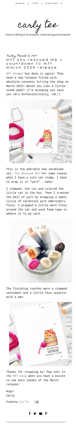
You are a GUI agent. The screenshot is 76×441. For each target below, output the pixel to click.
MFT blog (20, 376)
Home (20, 3)
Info (35, 3)
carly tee (38, 25)
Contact (52, 3)
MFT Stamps (14, 73)
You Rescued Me (26, 173)
